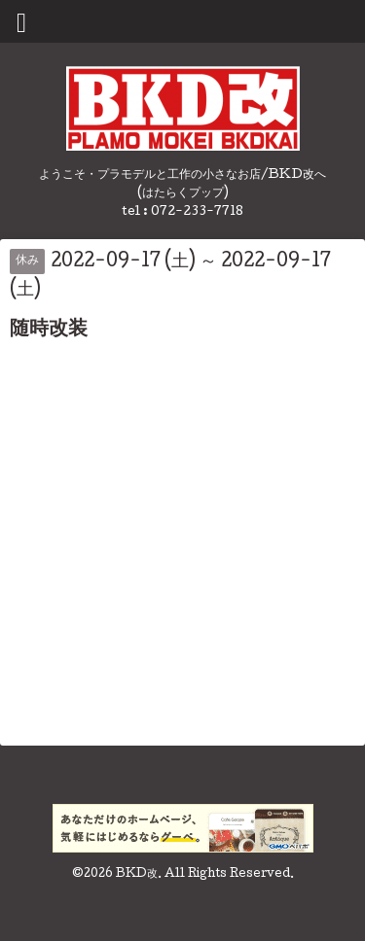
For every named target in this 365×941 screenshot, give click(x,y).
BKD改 (137, 875)
